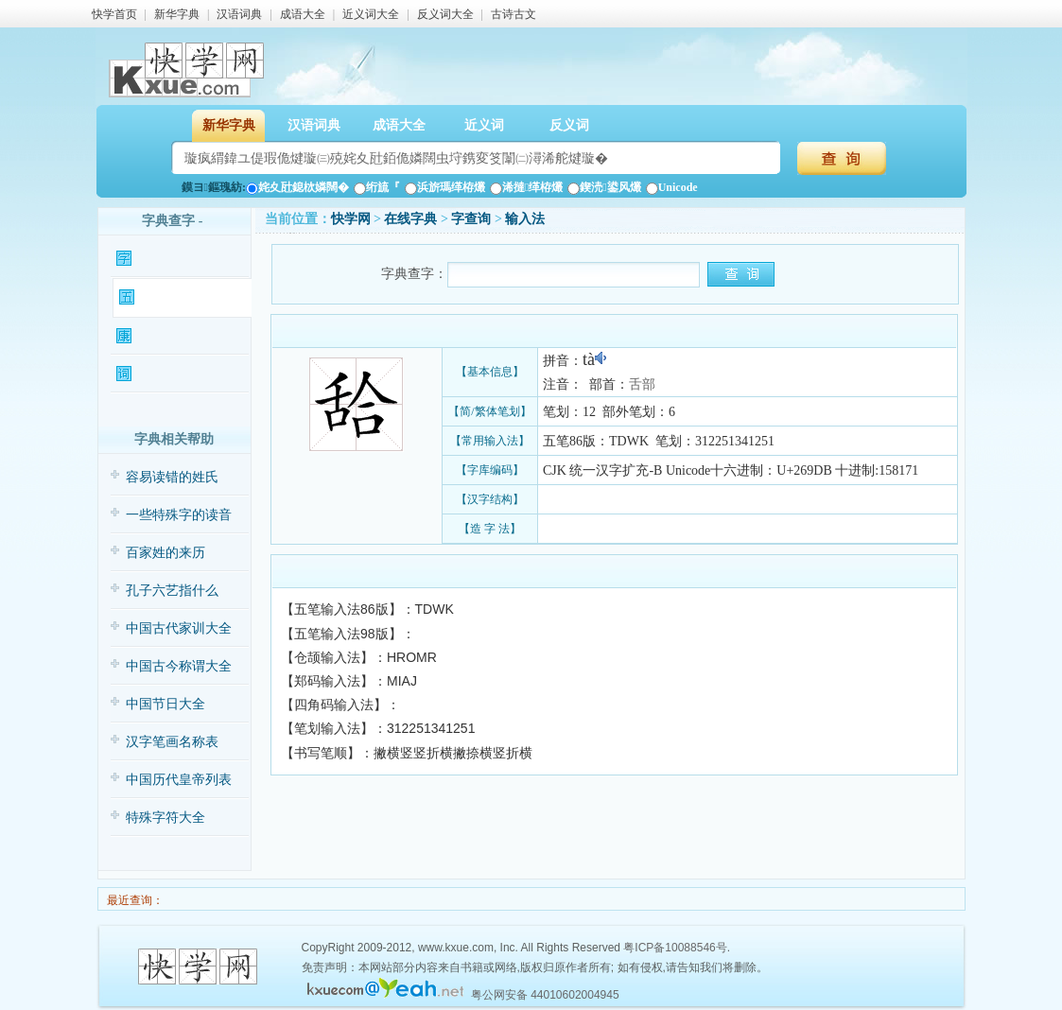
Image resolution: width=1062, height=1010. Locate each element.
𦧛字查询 (471, 219)
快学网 (351, 219)
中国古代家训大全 (179, 628)
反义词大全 (445, 14)
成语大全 (302, 14)
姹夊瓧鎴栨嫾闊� (297, 187)
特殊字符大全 (165, 817)
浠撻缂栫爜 (526, 187)
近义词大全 (370, 14)
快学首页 (114, 14)
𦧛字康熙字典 (180, 337)
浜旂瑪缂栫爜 (445, 187)
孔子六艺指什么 (172, 590)
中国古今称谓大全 (179, 666)
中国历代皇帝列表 (179, 780)
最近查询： (134, 900)
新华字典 (177, 14)
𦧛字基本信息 (180, 259)
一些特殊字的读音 (179, 515)
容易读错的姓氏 (172, 477)
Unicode (672, 187)
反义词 (569, 125)
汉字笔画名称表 (172, 742)
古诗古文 (513, 14)
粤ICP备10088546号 (674, 947)
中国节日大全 (165, 704)
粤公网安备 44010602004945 (545, 994)
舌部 (642, 384)
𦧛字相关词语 (180, 374)
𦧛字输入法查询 (182, 298)
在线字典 (410, 219)
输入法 (525, 219)
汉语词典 (239, 14)
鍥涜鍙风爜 (603, 187)
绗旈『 (377, 187)
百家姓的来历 (165, 553)
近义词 (484, 125)
